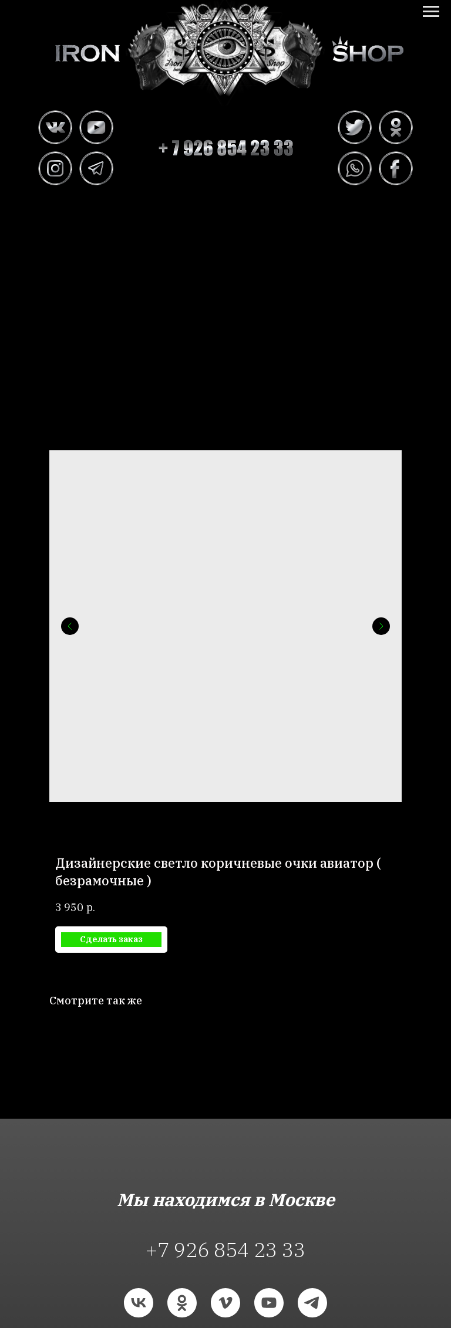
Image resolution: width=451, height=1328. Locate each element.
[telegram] (312, 1302)
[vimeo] (225, 1302)
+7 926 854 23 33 (225, 1249)
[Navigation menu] (431, 12)
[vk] (138, 1302)
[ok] (182, 1302)
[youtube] (269, 1302)
